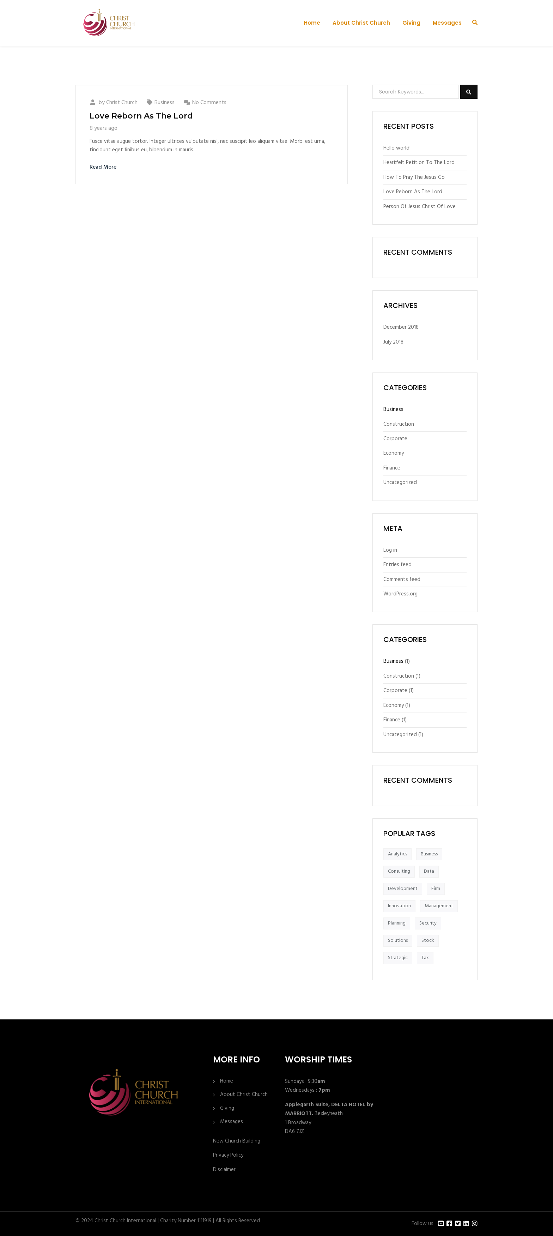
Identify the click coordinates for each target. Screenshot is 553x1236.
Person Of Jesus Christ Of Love (419, 206)
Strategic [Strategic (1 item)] (398, 958)
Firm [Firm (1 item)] (435, 889)
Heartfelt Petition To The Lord (419, 162)
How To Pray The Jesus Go (414, 177)
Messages (447, 22)
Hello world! (397, 148)
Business (164, 102)
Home (312, 22)
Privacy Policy (228, 1155)
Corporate (395, 439)
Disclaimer (224, 1169)
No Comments (209, 102)
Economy (393, 453)
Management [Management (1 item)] (439, 906)
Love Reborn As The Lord (141, 116)
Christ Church (122, 102)
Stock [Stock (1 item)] (427, 941)
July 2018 (393, 342)
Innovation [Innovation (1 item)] (399, 906)
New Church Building (236, 1141)
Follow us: (423, 1224)
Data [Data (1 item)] (429, 871)
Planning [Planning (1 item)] (397, 923)
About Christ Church (361, 22)
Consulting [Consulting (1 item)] (399, 871)
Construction (398, 424)
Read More (103, 167)
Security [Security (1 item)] (428, 923)
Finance (391, 468)
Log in (390, 550)
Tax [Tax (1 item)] (425, 958)
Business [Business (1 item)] (429, 854)
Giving (411, 22)
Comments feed (401, 579)
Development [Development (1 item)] (403, 889)
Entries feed (397, 565)
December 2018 (401, 327)
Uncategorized (400, 482)
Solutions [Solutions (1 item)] (398, 941)
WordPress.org (400, 594)
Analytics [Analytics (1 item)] (397, 854)
